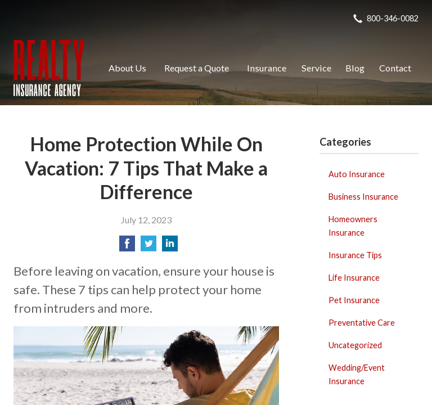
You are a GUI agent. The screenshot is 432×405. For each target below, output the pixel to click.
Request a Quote (196, 67)
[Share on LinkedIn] (170, 246)
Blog (354, 67)
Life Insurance (354, 277)
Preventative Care (361, 322)
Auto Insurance (356, 174)
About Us (127, 67)
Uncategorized (355, 345)
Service (316, 67)
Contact (395, 67)
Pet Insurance (354, 300)
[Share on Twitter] (148, 246)
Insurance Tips (355, 255)
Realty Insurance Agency (49, 68)
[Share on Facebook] (127, 246)
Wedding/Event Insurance (356, 374)
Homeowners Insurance (352, 225)
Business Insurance (363, 196)
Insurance (266, 67)
